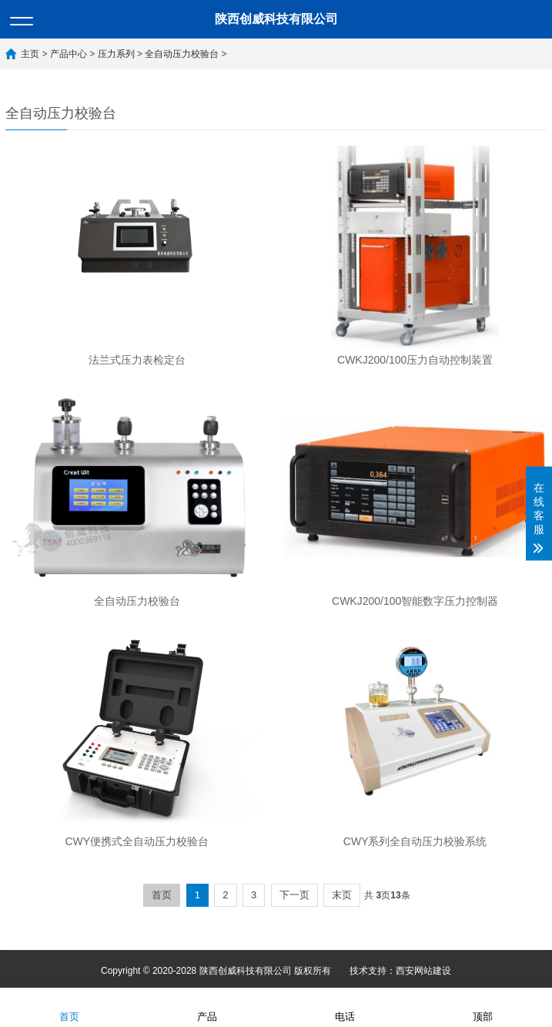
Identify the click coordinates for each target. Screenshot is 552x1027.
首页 (162, 895)
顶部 (483, 1006)
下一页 (294, 895)
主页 (30, 54)
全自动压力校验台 (182, 54)
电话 (345, 1006)
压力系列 (116, 54)
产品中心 (68, 54)
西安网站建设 (423, 970)
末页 (342, 895)
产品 (207, 1006)
